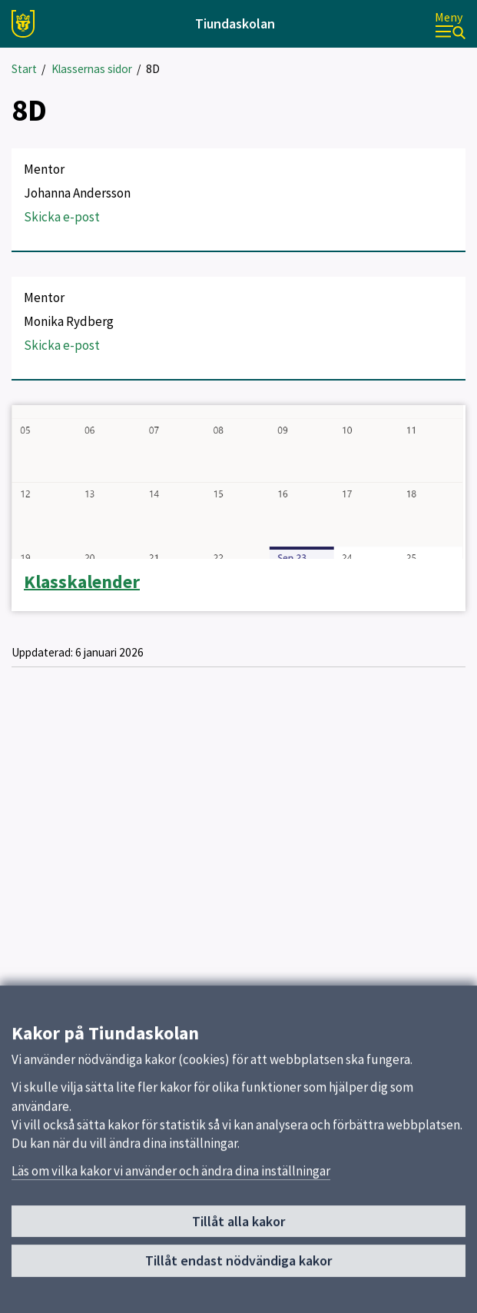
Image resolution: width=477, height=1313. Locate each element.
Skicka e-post (62, 216)
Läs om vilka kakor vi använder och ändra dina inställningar (171, 1175)
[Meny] (450, 24)
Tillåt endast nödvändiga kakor (238, 1265)
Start (24, 68)
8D (153, 68)
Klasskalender (82, 582)
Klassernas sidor (91, 68)
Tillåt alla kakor (238, 1226)
